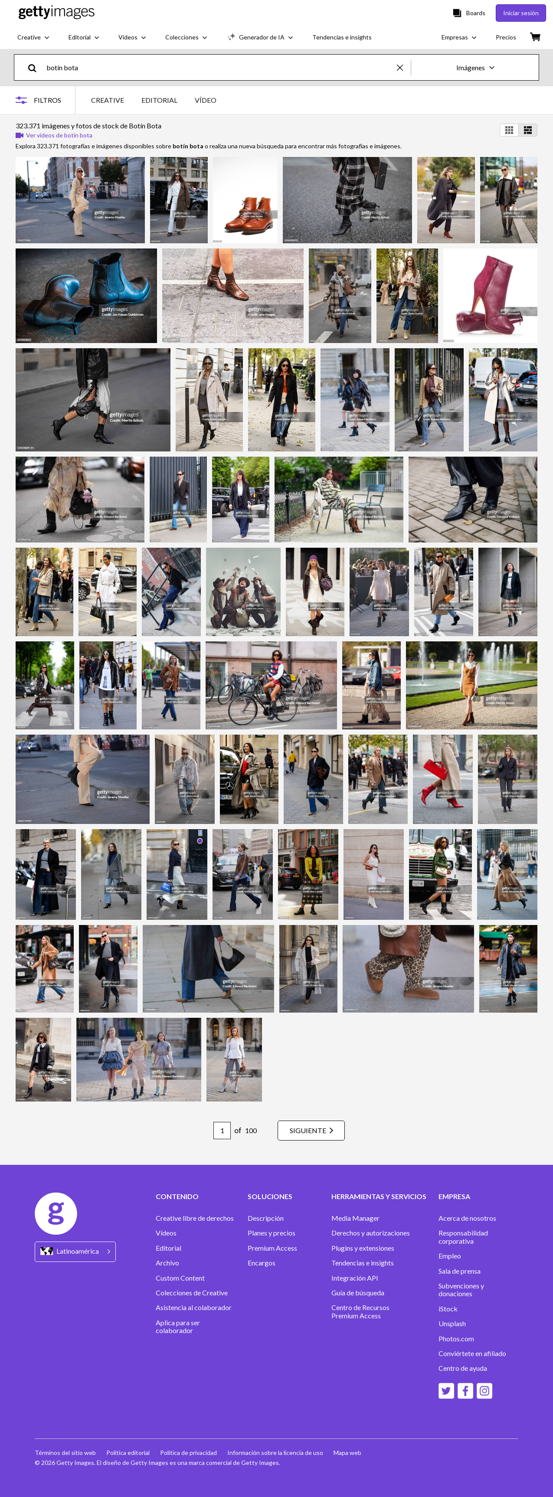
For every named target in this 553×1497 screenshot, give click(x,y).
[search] (35, 67)
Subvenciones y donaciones (461, 1290)
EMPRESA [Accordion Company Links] (454, 1196)
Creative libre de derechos (195, 1218)
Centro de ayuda (462, 1368)
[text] (220, 67)
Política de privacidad (188, 1452)
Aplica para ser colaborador (178, 1326)
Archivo (167, 1263)
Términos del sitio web (65, 1452)
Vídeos (166, 1233)
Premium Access (272, 1248)
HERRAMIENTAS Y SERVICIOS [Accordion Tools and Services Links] (378, 1196)
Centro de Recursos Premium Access (360, 1311)
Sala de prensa (459, 1271)
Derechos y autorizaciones (370, 1233)
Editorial (168, 1248)
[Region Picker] (75, 1252)
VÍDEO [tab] (205, 100)
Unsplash (452, 1323)
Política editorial (128, 1452)
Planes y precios (271, 1233)
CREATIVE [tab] (107, 100)
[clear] (404, 67)
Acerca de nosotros (467, 1218)
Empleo (449, 1256)
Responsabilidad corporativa (463, 1237)
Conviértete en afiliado (472, 1353)
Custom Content (180, 1278)
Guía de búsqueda (357, 1293)
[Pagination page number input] (222, 1130)
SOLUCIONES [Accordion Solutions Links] (270, 1196)
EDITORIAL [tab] (159, 100)
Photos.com (456, 1339)
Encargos (261, 1263)
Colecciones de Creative (192, 1293)
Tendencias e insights (362, 1263)
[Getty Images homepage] (57, 13)
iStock (448, 1309)
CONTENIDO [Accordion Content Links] (177, 1196)
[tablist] (153, 100)
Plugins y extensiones (362, 1248)
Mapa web (347, 1452)
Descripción (266, 1218)
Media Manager (355, 1218)
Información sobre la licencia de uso (275, 1452)
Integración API (354, 1278)
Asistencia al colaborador (194, 1307)
